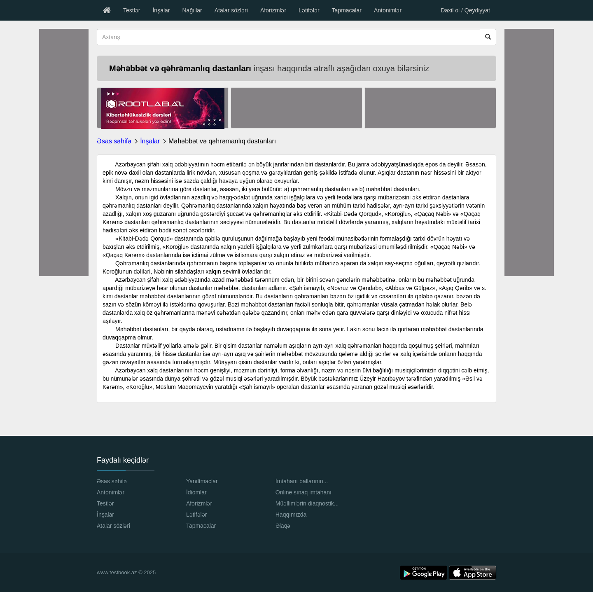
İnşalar (161, 10)
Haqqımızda (290, 514)
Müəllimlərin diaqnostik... (307, 503)
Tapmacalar (347, 10)
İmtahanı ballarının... (301, 481)
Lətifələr (309, 10)
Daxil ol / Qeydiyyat (465, 10)
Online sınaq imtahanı (303, 492)
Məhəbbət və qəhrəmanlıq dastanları (222, 141)
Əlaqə (283, 525)
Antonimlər (388, 10)
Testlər (131, 10)
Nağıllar (192, 10)
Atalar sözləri (231, 10)
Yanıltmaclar (202, 481)
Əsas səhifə (114, 141)
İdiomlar (196, 492)
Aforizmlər (273, 10)
